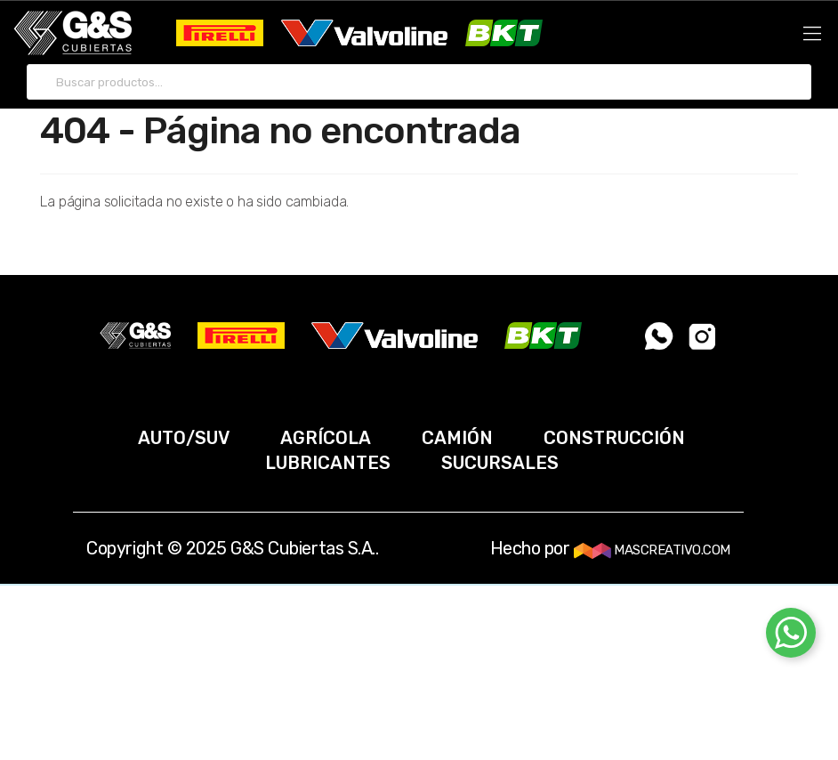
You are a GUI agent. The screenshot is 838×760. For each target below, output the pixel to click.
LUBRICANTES (328, 462)
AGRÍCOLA (325, 438)
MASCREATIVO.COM (652, 550)
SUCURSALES (500, 462)
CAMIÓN (457, 438)
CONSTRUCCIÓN (614, 438)
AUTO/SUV (184, 438)
